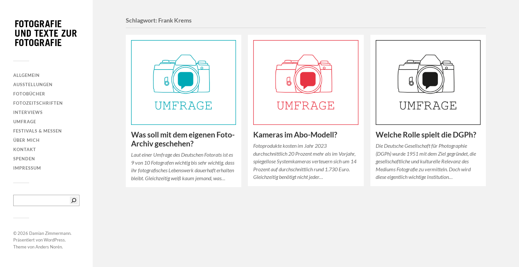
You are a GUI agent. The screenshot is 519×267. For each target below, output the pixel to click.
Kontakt (24, 149)
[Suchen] (74, 200)
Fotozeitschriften (38, 103)
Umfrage (24, 121)
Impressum (27, 168)
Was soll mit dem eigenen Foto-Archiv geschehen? (183, 139)
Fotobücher (29, 93)
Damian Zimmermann (50, 233)
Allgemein (26, 75)
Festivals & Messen (37, 131)
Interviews (28, 112)
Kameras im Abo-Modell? (295, 134)
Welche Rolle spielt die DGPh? (426, 134)
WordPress (54, 239)
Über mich (26, 140)
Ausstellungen (33, 84)
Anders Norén (48, 246)
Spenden (24, 158)
